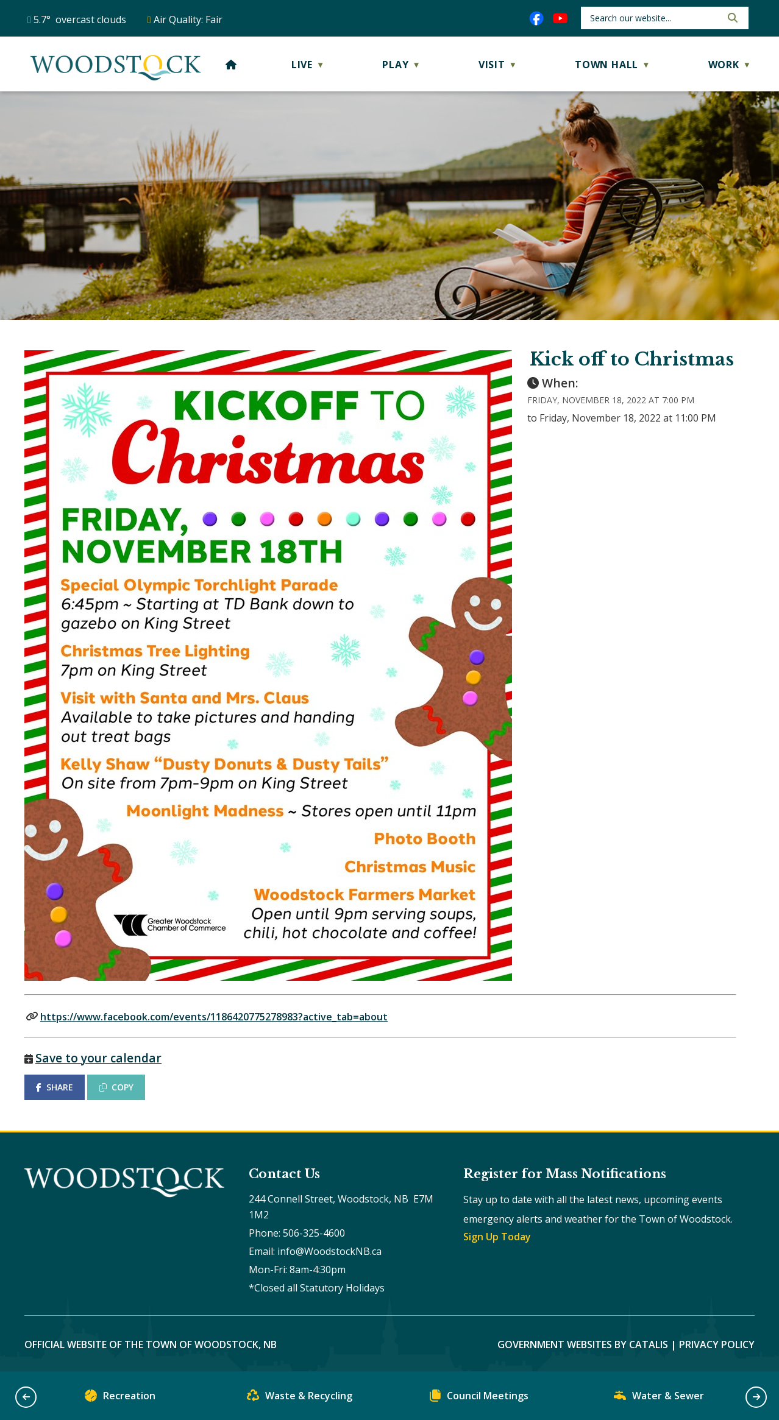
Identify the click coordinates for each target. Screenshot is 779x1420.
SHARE (54, 1087)
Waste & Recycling (299, 1398)
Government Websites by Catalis (582, 1344)
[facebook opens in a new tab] (536, 18)
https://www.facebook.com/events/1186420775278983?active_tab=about (214, 1016)
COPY (116, 1087)
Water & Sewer (659, 1398)
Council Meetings (479, 1398)
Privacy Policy (717, 1344)
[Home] (231, 64)
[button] (731, 18)
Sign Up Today (497, 1236)
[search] (654, 18)
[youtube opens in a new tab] (560, 18)
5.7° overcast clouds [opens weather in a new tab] (80, 19)
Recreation (120, 1398)
